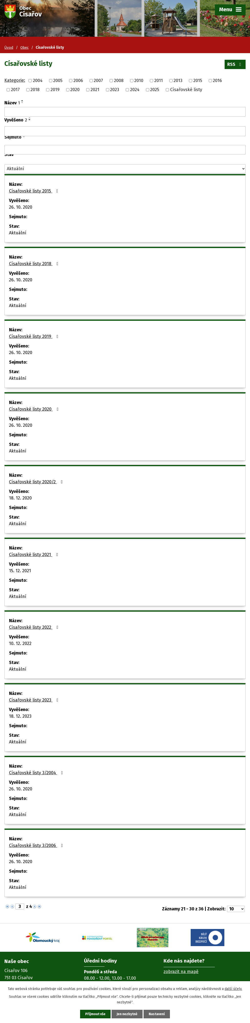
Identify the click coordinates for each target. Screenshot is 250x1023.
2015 (197, 80)
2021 (95, 89)
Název (12, 103)
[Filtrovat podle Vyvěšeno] (125, 131)
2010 (138, 80)
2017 (15, 89)
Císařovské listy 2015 (34, 191)
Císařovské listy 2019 (34, 336)
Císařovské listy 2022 (34, 627)
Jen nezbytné (127, 1014)
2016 (217, 80)
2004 (37, 80)
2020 (75, 89)
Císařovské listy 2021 (34, 554)
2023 (114, 89)
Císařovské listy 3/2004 (37, 772)
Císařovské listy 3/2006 (37, 845)
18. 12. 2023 (20, 716)
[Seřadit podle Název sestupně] (22, 103)
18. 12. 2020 (20, 498)
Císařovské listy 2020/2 (37, 482)
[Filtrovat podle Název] (125, 112)
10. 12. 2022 (20, 643)
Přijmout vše (95, 1014)
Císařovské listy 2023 (34, 700)
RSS (235, 64)
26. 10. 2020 (20, 207)
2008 (119, 80)
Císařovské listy (186, 89)
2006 (78, 80)
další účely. (233, 989)
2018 (35, 89)
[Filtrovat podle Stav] (125, 168)
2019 (55, 89)
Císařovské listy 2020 (35, 409)
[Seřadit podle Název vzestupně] (22, 101)
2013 (178, 80)
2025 (154, 89)
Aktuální (17, 233)
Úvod (8, 47)
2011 (158, 80)
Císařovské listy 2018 (34, 263)
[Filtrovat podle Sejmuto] (125, 150)
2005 (57, 80)
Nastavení (157, 1014)
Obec (24, 47)
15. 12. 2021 (20, 570)
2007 (98, 80)
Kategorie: (14, 80)
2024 (134, 89)
